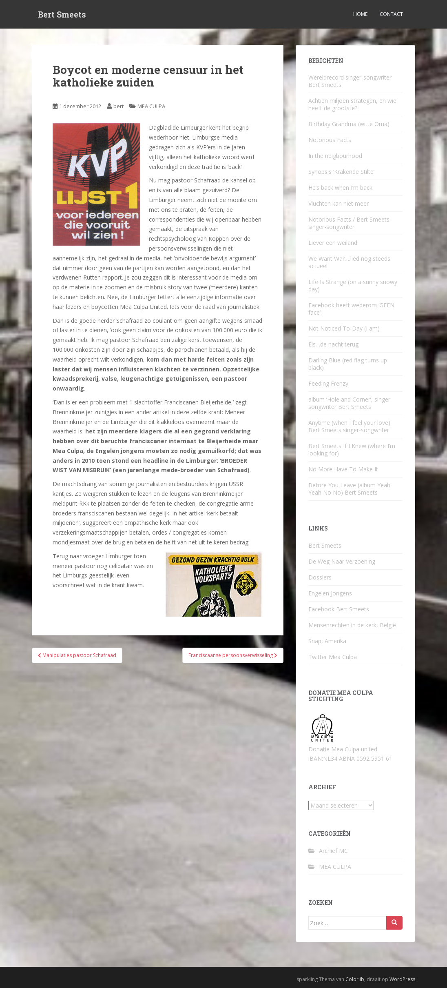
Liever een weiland (332, 242)
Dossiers (320, 577)
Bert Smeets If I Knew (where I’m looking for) (351, 449)
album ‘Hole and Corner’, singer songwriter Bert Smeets (349, 403)
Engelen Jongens (330, 593)
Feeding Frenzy (328, 383)
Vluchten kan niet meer (338, 203)
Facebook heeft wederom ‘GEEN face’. (351, 308)
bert (118, 106)
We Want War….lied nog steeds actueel (349, 262)
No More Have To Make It (343, 469)
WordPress (402, 979)
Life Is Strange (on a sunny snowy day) (352, 285)
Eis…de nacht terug (333, 344)
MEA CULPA (151, 106)
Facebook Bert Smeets (338, 609)
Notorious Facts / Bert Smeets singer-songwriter (348, 223)
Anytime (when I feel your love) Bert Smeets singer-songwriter (349, 426)
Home (360, 14)
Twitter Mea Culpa (332, 657)
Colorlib (354, 979)
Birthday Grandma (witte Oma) (348, 124)
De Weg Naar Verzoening (341, 561)
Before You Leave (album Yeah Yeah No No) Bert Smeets (349, 488)
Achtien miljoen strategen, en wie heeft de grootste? (352, 104)
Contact (391, 14)
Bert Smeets (62, 14)
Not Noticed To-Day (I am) (344, 328)
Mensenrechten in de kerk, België (352, 625)
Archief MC (333, 851)
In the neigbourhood (335, 156)
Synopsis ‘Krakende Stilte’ (341, 171)
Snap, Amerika (327, 641)
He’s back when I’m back (340, 187)
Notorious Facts (329, 140)
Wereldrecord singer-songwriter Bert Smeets (350, 81)
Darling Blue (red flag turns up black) (347, 363)
